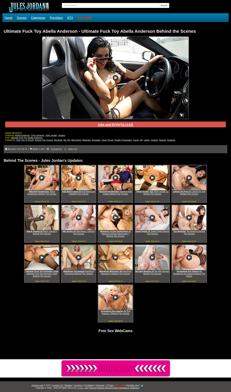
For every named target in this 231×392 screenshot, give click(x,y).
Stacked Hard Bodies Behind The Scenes (115, 192)
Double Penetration (123, 140)
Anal (18, 140)
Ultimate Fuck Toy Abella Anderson (26, 138)
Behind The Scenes (44, 140)
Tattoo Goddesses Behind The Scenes (41, 192)
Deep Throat (107, 140)
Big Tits (66, 140)
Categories (38, 17)
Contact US (57, 385)
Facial (136, 140)
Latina (147, 140)
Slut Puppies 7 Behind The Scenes (115, 312)
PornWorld (89, 385)
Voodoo (61, 135)
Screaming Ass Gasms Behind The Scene (189, 273)
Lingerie (154, 140)
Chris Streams (37, 135)
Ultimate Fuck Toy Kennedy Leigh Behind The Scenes (41, 273)
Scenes (22, 17)
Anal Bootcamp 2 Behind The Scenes (78, 192)
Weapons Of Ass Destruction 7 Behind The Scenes (115, 233)
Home (8, 17)
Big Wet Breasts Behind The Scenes (152, 272)
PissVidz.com (132, 385)
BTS (70, 17)
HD (141, 140)
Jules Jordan (51, 135)
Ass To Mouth (27, 140)
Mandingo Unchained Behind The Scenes (78, 272)
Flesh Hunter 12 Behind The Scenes (152, 192)
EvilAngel (100, 385)
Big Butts (58, 140)
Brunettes (96, 140)
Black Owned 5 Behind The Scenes (42, 232)
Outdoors (171, 140)
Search (164, 5)
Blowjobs (86, 140)
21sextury (78, 385)
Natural (162, 140)
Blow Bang (76, 140)
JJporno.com (37, 385)
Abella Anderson (22, 135)
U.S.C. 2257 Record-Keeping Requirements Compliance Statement (108, 388)
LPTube (109, 385)
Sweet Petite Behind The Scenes (152, 232)
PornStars (56, 17)
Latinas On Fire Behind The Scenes (189, 192)
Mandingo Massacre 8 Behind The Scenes (115, 272)
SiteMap (68, 385)
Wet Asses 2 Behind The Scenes (79, 232)
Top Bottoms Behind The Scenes (189, 232)
